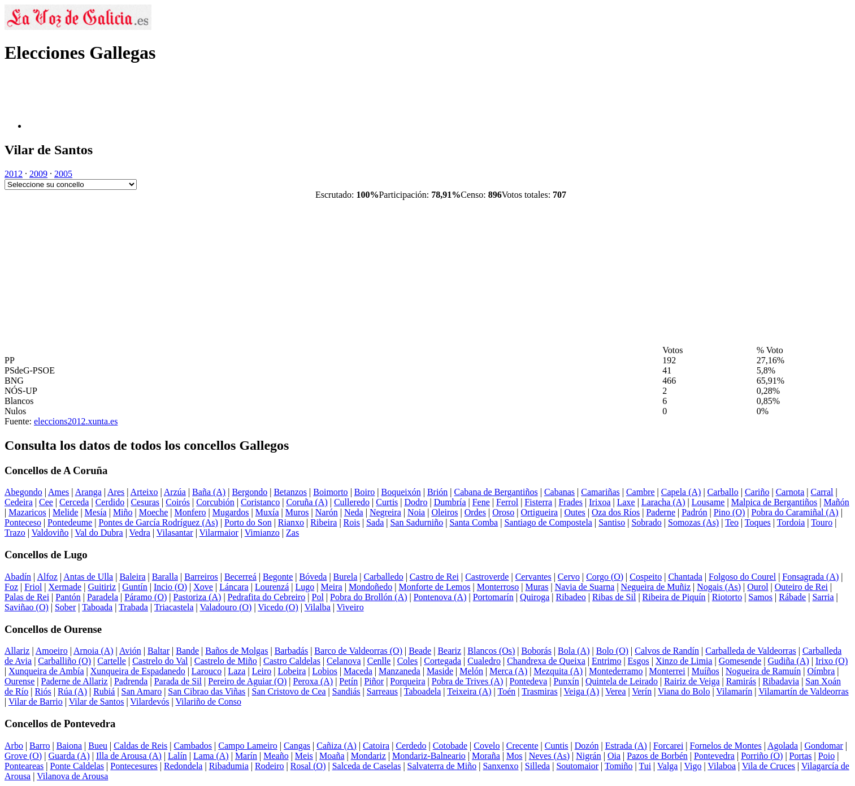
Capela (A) (681, 492)
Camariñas (600, 492)
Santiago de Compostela (548, 522)
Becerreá (240, 576)
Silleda (537, 766)
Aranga (88, 492)
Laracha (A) (663, 502)
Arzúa (175, 492)
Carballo (723, 492)
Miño (123, 512)
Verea (615, 691)
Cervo (569, 576)
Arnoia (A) (93, 650)
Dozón (587, 745)
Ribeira (323, 522)
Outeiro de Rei (801, 587)
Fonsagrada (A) (810, 576)
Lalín (177, 756)
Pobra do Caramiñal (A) (794, 512)
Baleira (132, 576)
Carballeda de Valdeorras (750, 650)
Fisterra (538, 502)
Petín (348, 681)
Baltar (158, 650)
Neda (353, 512)
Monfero (190, 512)
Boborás (537, 650)
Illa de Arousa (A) (129, 756)
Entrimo (606, 661)
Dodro (416, 502)
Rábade (792, 597)
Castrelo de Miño (225, 661)
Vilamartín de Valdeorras (803, 691)
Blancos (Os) (491, 650)
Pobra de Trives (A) (468, 681)
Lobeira (292, 671)
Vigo (692, 766)
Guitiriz (102, 587)
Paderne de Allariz (74, 681)
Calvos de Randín (667, 650)
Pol (318, 597)
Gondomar (823, 745)
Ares (115, 492)
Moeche (153, 512)
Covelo (487, 745)
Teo (732, 522)
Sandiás (346, 691)
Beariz (449, 650)
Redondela (183, 766)
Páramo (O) (145, 597)
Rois (352, 522)
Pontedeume (69, 522)
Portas (800, 756)
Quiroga (534, 597)
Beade (420, 650)
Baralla (165, 576)
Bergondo (249, 492)
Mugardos (230, 512)
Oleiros (444, 512)
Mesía (96, 512)
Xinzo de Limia (684, 661)
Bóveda (313, 576)
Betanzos (290, 492)
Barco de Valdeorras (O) (358, 650)
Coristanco (260, 502)
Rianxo (291, 522)
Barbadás (292, 650)
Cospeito (646, 576)
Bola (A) (573, 650)
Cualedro (484, 661)
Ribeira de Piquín (674, 597)
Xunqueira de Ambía (46, 671)
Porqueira (407, 681)
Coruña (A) (306, 502)
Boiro (364, 492)
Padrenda (131, 681)
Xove (203, 587)
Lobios (324, 671)
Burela (345, 576)
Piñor (374, 681)
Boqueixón (400, 492)
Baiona (69, 745)
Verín (642, 691)
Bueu (97, 745)
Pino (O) (729, 512)
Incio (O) (170, 587)
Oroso (503, 512)
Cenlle (379, 661)
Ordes (475, 512)
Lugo (304, 587)
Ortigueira (539, 512)
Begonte (278, 576)
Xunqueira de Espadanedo (137, 671)
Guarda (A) (68, 756)
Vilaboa (722, 766)
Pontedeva (529, 681)
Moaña (331, 756)
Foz (11, 587)
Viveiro (350, 607)
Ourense (19, 681)
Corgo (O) (604, 576)
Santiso (611, 522)
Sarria (823, 597)
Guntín (134, 587)
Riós (42, 691)
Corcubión (215, 502)
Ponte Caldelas (77, 766)
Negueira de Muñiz (656, 587)
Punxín (566, 681)
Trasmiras (539, 691)
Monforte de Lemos (434, 587)
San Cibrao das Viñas (206, 691)
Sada (375, 522)
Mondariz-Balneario (429, 756)
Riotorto (727, 597)
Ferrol (507, 502)
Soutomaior (577, 766)
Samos (760, 597)
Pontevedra (714, 756)
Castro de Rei (434, 576)
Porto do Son (248, 522)
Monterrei (667, 671)
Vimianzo (262, 532)
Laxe (626, 502)
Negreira (385, 512)
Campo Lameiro (247, 745)
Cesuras (145, 502)
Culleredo (352, 502)
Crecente (522, 745)
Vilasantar (175, 532)
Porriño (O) (762, 756)
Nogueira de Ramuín (763, 671)
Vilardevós (149, 701)
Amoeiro (52, 650)
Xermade (65, 587)
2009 (38, 174)
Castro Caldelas (291, 661)
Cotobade (450, 745)
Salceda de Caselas (366, 766)
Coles (407, 661)
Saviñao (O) (27, 607)
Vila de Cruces (768, 766)
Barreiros (201, 576)
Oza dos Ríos (616, 512)
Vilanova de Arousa (72, 776)
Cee (46, 502)
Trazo (15, 532)
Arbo (14, 745)
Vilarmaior (218, 532)
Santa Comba (473, 522)
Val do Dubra (99, 532)
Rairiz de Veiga (691, 681)
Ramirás (741, 681)
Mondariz (368, 756)
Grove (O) (23, 756)
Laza (236, 671)
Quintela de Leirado (621, 681)
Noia (416, 512)
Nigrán (588, 756)
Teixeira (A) (469, 691)
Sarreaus (382, 691)
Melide (65, 512)
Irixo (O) (831, 661)
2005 (63, 174)
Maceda (358, 671)
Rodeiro (269, 766)
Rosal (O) (308, 766)
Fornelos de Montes (726, 745)
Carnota (790, 492)
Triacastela (174, 607)
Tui (645, 766)
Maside (440, 671)
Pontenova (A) (440, 597)
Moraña (486, 756)
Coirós (178, 502)
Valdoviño (50, 532)
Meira (331, 587)
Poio (826, 756)
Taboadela (422, 691)
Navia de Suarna (585, 587)
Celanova (344, 661)
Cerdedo (411, 745)
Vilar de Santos (96, 701)
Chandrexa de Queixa (546, 661)
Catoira (376, 745)
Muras (537, 587)
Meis (304, 756)
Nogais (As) (719, 587)
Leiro (262, 671)
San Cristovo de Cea (288, 691)
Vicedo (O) (278, 607)
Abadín (18, 576)
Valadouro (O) (225, 607)
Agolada (782, 745)
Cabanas (559, 492)
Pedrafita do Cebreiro (267, 597)
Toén (507, 691)
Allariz (17, 650)
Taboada (97, 607)
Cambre (640, 492)
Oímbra (821, 671)
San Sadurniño (416, 522)
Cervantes (533, 576)
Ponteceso (23, 522)
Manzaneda (399, 671)
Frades (570, 502)
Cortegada (442, 661)
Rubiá (104, 691)
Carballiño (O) (64, 661)
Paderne (660, 512)
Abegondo (23, 492)
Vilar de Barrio (35, 701)
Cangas (297, 745)
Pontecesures (134, 766)
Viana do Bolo (684, 691)
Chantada (685, 576)
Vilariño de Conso (208, 701)
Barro (39, 745)
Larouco (207, 671)
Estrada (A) (626, 745)
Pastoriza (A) (197, 597)
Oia (613, 756)
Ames (58, 492)
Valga (667, 766)
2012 (14, 174)
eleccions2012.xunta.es (76, 421)
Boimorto (330, 492)
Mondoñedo (370, 587)
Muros (297, 512)
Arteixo (144, 492)
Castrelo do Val (160, 661)
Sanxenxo (500, 766)
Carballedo (383, 576)
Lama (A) (211, 756)
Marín (246, 756)
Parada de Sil (178, 681)
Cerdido (110, 502)
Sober (65, 607)
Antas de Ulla (88, 576)
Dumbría (450, 502)
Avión (130, 650)
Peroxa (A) (313, 681)
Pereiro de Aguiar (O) (247, 681)
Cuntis (556, 745)
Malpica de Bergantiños (774, 502)
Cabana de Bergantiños (496, 492)
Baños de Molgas (236, 650)
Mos (514, 756)
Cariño (757, 492)
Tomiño (619, 766)
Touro (821, 522)
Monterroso (498, 587)
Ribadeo (571, 597)
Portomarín (493, 597)
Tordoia (791, 522)
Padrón (694, 512)
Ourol (757, 587)
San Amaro (141, 691)
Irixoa (599, 502)
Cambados (193, 745)
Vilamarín (734, 691)
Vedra (139, 532)
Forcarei (668, 745)
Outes (574, 512)
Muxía (267, 512)
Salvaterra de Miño (442, 766)
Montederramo (616, 671)
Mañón (836, 502)
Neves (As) (549, 756)
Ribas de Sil (614, 597)
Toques (758, 522)
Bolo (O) (612, 650)
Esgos (638, 661)
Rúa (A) (72, 691)
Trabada (133, 607)
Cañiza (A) (336, 745)
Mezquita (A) (558, 671)
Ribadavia (780, 681)
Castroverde (487, 576)
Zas (292, 532)
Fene (481, 502)
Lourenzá (272, 587)
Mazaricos (27, 512)
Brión (437, 492)
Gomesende (740, 661)
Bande (187, 650)
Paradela (102, 597)
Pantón (67, 597)
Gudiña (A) (788, 661)
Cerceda (74, 502)
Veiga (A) (582, 691)
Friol (33, 587)
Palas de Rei (27, 597)
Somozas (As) (693, 522)
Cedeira (19, 502)
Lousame (708, 502)
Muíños (705, 671)
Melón (471, 671)
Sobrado (646, 522)
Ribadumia (229, 766)
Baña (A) (208, 492)
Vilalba (318, 607)
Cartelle (111, 661)
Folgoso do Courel (742, 576)
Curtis (387, 502)
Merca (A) (508, 671)
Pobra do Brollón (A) (368, 597)
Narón (326, 512)
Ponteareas (24, 766)
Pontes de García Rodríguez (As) (158, 522)
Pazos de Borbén (657, 756)
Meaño (275, 756)
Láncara (234, 587)
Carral (822, 492)
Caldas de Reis (140, 745)
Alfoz (47, 576)
